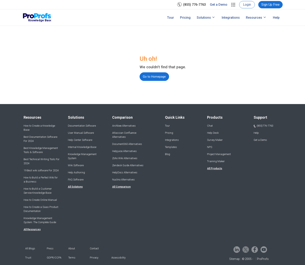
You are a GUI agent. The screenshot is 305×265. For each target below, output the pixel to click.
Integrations (231, 18)
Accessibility (118, 257)
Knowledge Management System (82, 156)
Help (276, 18)
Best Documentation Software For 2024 (40, 138)
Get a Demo (218, 5)
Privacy (94, 257)
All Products (214, 168)
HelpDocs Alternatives (124, 172)
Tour (170, 18)
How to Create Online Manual (40, 199)
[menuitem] (191, 4)
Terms (71, 257)
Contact (94, 248)
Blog (167, 154)
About (71, 248)
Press (50, 248)
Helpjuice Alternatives (124, 151)
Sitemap (234, 259)
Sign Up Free (270, 5)
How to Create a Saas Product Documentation (41, 209)
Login (247, 5)
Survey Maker (215, 139)
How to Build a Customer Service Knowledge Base (38, 190)
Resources (254, 18)
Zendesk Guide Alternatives (127, 165)
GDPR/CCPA (54, 257)
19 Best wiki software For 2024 (41, 170)
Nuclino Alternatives (123, 179)
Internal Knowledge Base (82, 147)
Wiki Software (76, 165)
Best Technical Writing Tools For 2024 (42, 161)
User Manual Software (81, 132)
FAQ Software (76, 179)
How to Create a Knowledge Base (39, 127)
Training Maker (216, 161)
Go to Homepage (154, 76)
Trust (28, 257)
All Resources (32, 229)
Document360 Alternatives (127, 144)
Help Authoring (76, 172)
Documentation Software (82, 125)
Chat (210, 125)
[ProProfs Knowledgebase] (37, 17)
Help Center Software (80, 139)
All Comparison (121, 186)
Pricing (185, 18)
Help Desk (213, 132)
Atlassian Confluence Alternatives (124, 134)
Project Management (219, 154)
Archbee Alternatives (124, 125)
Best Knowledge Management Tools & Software (41, 150)
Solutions (204, 18)
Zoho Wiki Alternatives (124, 158)
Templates (171, 147)
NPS (209, 147)
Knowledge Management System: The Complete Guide (40, 220)
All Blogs (30, 248)
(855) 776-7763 (194, 5)
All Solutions (75, 186)
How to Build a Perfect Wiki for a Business (41, 179)
